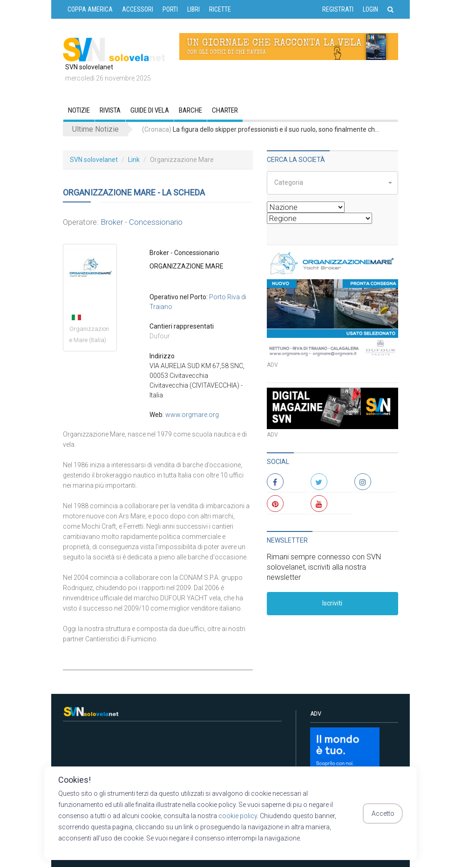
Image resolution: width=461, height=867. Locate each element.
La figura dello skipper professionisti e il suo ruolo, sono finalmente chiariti (261, 129)
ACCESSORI (137, 9)
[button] (333, 183)
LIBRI (193, 9)
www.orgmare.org (192, 414)
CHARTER (225, 110)
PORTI (170, 9)
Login (370, 9)
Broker (112, 222)
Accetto (383, 813)
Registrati (337, 9)
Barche (190, 110)
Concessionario (156, 222)
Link (134, 159)
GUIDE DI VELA (149, 110)
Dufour (159, 336)
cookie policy (237, 816)
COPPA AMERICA (90, 9)
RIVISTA (110, 110)
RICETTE (220, 9)
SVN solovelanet (94, 159)
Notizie (79, 110)
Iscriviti (332, 603)
